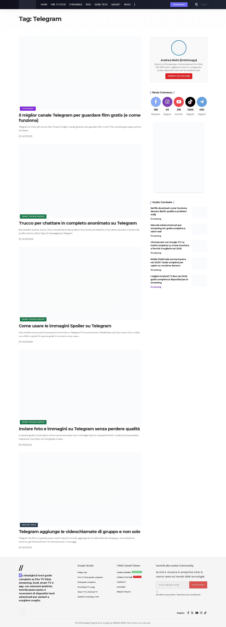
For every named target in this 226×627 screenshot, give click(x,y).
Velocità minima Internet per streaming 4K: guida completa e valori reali (168, 227)
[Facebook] (156, 105)
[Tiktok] (190, 105)
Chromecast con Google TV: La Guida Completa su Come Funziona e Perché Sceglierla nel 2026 (170, 244)
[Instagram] (167, 105)
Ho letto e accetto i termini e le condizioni (178, 594)
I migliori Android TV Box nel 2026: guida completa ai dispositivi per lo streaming (169, 278)
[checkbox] (157, 591)
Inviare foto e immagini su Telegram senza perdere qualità (79, 428)
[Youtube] (178, 105)
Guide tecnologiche (33, 216)
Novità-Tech (29, 525)
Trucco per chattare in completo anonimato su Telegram (78, 223)
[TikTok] (205, 613)
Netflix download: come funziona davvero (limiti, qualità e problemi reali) (169, 210)
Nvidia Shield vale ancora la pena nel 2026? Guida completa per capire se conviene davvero (168, 261)
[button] (134, 4)
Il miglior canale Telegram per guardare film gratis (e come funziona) (79, 118)
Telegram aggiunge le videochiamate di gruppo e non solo (79, 531)
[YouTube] (197, 613)
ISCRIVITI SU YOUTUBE (179, 75)
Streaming (28, 108)
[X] (192, 613)
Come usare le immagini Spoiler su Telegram (65, 325)
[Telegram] (201, 105)
